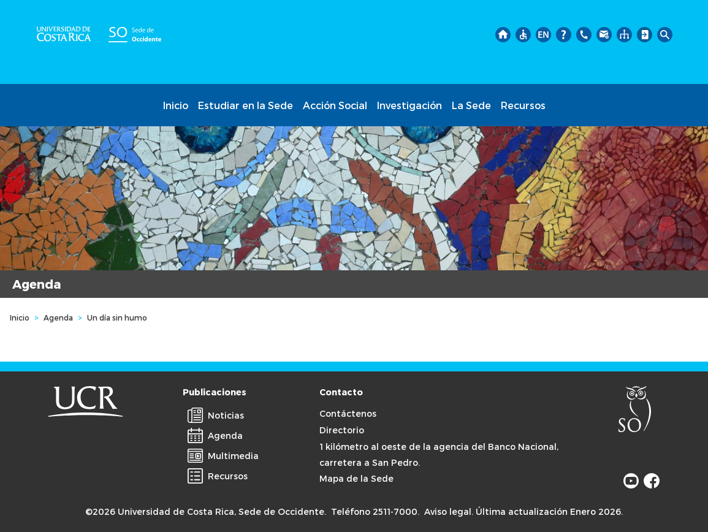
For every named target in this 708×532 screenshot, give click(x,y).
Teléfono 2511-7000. (375, 511)
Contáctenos (347, 413)
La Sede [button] (471, 105)
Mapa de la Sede (356, 478)
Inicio (175, 105)
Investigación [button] (409, 105)
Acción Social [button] (335, 105)
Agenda (58, 317)
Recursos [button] (523, 105)
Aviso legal (447, 511)
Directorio (341, 430)
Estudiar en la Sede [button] (245, 105)
